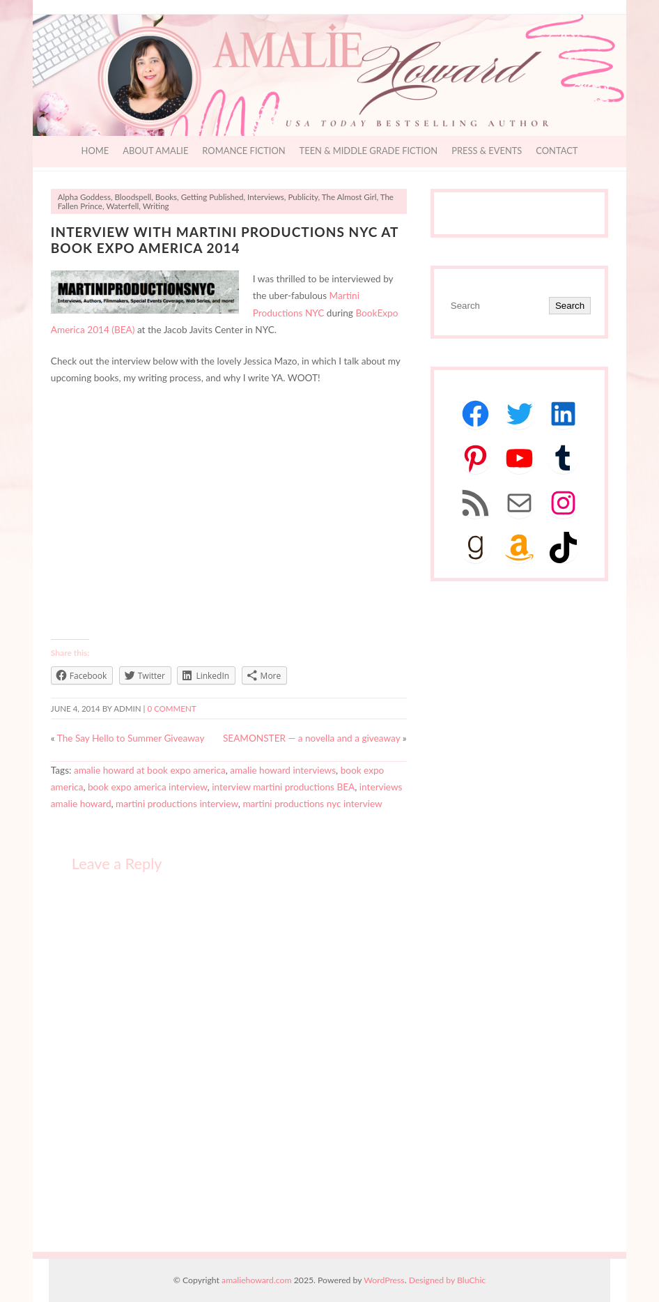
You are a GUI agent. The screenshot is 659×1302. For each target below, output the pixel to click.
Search (569, 305)
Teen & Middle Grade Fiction (369, 150)
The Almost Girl (349, 196)
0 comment (171, 708)
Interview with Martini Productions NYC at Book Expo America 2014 (224, 240)
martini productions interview (177, 803)
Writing (156, 205)
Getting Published (212, 196)
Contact (556, 150)
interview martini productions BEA (283, 786)
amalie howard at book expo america (150, 770)
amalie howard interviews (283, 770)
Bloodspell (132, 196)
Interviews (265, 196)
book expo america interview (148, 786)
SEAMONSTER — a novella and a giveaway (311, 738)
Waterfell (122, 205)
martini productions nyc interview (312, 803)
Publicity (303, 196)
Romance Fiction (243, 150)
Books (166, 196)
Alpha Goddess (84, 196)
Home (95, 150)
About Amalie (155, 150)
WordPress (384, 1280)
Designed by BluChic (447, 1280)
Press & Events (486, 150)
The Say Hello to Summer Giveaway (131, 738)
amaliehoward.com (256, 1280)
